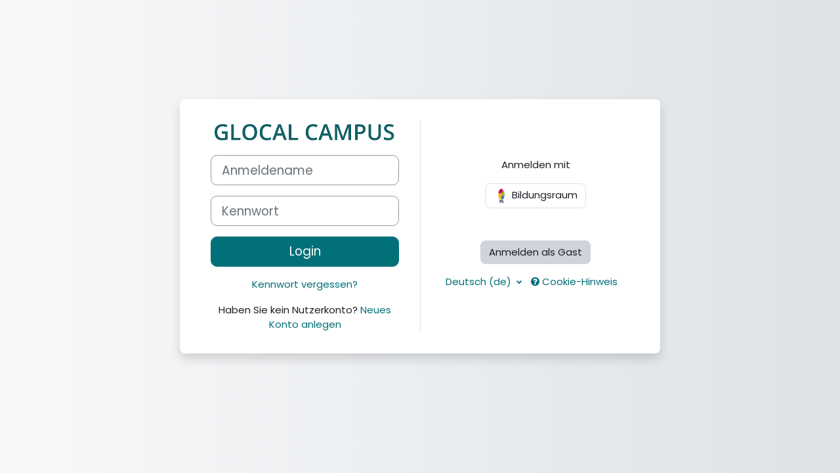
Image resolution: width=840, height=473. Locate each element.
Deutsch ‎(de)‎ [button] (480, 281)
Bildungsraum (536, 196)
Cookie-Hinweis (574, 281)
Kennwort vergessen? (305, 284)
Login (305, 251)
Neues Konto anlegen (330, 317)
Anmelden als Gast (535, 252)
